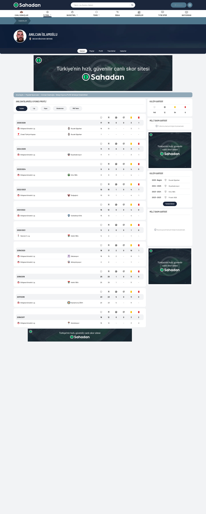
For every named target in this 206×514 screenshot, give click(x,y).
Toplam (21, 108)
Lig (34, 108)
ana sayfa (19, 95)
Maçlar (91, 51)
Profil (101, 51)
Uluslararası (60, 108)
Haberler (123, 51)
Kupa (45, 108)
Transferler (111, 51)
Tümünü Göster (170, 204)
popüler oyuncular (32, 95)
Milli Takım (76, 108)
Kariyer (82, 51)
